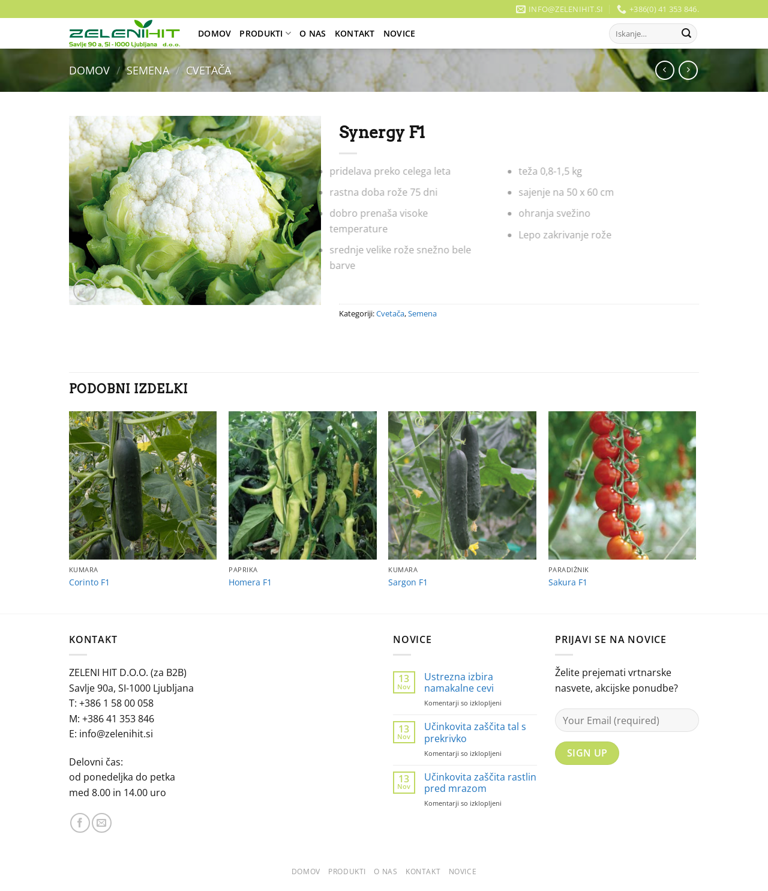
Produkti (265, 34)
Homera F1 (250, 582)
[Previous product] (688, 70)
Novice (399, 33)
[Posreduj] (686, 33)
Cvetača (208, 69)
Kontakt (355, 33)
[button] (85, 290)
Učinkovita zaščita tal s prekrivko (475, 732)
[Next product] (664, 70)
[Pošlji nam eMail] (102, 823)
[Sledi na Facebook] (80, 823)
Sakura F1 (567, 582)
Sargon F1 (408, 582)
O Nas (312, 33)
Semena (148, 69)
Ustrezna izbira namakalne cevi (459, 682)
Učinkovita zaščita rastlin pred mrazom (480, 783)
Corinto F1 (89, 582)
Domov (214, 33)
